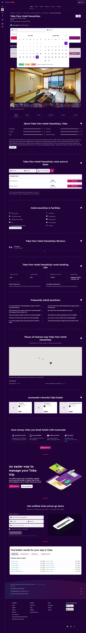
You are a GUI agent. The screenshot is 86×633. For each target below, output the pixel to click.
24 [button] (37, 53)
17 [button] (37, 50)
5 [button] (55, 46)
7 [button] (62, 46)
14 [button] (26, 50)
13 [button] (23, 50)
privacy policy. (34, 535)
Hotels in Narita (49, 571)
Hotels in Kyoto (14, 563)
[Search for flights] (2, 6)
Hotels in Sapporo (15, 565)
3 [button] (37, 43)
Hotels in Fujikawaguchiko (17, 571)
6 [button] (23, 46)
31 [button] (37, 57)
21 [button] (26, 53)
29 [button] (30, 57)
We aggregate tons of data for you (46, 591)
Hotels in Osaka (49, 561)
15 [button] (30, 50)
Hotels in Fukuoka (50, 565)
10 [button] (37, 46)
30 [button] (33, 57)
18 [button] (40, 50)
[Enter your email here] (28, 525)
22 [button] (30, 53)
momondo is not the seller (46, 588)
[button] (2, 2)
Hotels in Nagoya (15, 567)
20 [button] (23, 53)
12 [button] (20, 50)
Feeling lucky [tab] (35, 554)
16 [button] (33, 50)
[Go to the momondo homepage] (9, 2)
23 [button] (33, 53)
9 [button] (33, 46)
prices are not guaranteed (40, 584)
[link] (45, 447)
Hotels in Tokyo (14, 561)
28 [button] (27, 57)
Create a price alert (68, 439)
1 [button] (30, 43)
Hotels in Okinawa (50, 563)
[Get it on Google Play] (70, 606)
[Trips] (2, 19)
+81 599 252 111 (14, 23)
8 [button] (30, 46)
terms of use (27, 535)
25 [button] (40, 53)
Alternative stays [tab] (25, 554)
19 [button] (20, 53)
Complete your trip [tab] (45, 554)
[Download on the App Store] (70, 609)
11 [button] (40, 46)
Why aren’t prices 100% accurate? (46, 594)
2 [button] (33, 43)
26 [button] (20, 57)
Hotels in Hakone (15, 569)
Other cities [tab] (15, 554)
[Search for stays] (2, 9)
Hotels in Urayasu (50, 569)
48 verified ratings (23, 25)
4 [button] (40, 43)
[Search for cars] (2, 12)
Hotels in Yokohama (50, 567)
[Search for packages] (2, 15)
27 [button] (23, 57)
